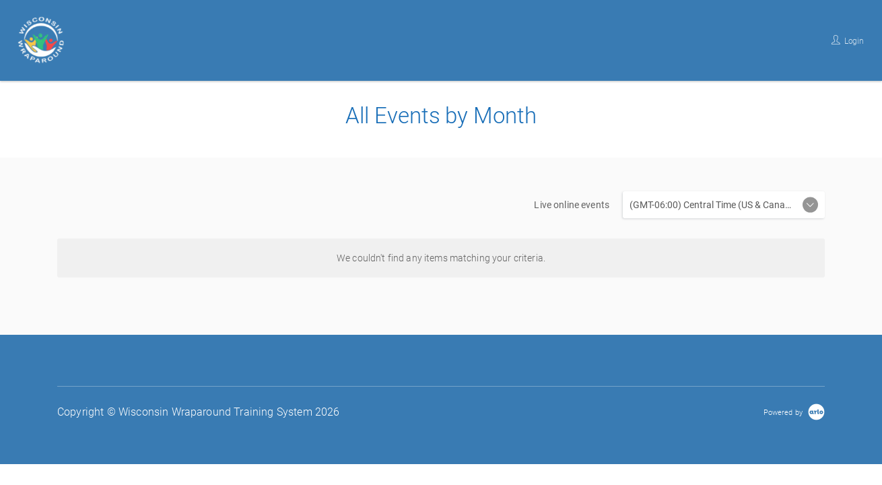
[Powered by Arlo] (794, 412)
